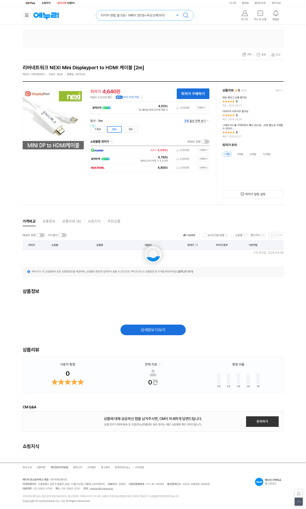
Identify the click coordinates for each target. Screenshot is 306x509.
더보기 (278, 90)
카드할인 (53, 235)
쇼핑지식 (46, 2)
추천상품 (113, 221)
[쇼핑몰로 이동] (149, 150)
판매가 (190, 245)
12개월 (266, 154)
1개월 (227, 154)
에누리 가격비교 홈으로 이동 (46, 15)
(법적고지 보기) (185, 271)
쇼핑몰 (238, 235)
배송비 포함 (193, 141)
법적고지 (77, 467)
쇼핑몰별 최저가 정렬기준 (112, 142)
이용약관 (40, 467)
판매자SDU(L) (122, 467)
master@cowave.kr (101, 488)
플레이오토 (260, 2)
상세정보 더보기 (153, 329)
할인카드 (255, 235)
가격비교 (29, 221)
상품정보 (48, 221)
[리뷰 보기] (253, 101)
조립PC (66, 2)
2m (114, 129)
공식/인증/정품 (216, 235)
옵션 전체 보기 (195, 120)
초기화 (278, 235)
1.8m (98, 129)
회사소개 (27, 467)
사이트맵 (139, 467)
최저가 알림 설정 (255, 194)
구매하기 (201, 107)
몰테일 (245, 2)
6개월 (253, 154)
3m (131, 129)
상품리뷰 (71, 221)
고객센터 (91, 467)
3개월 (240, 154)
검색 (185, 15)
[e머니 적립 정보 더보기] (142, 97)
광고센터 (105, 467)
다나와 (232, 2)
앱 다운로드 (269, 482)
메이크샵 (276, 2)
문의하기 (262, 421)
